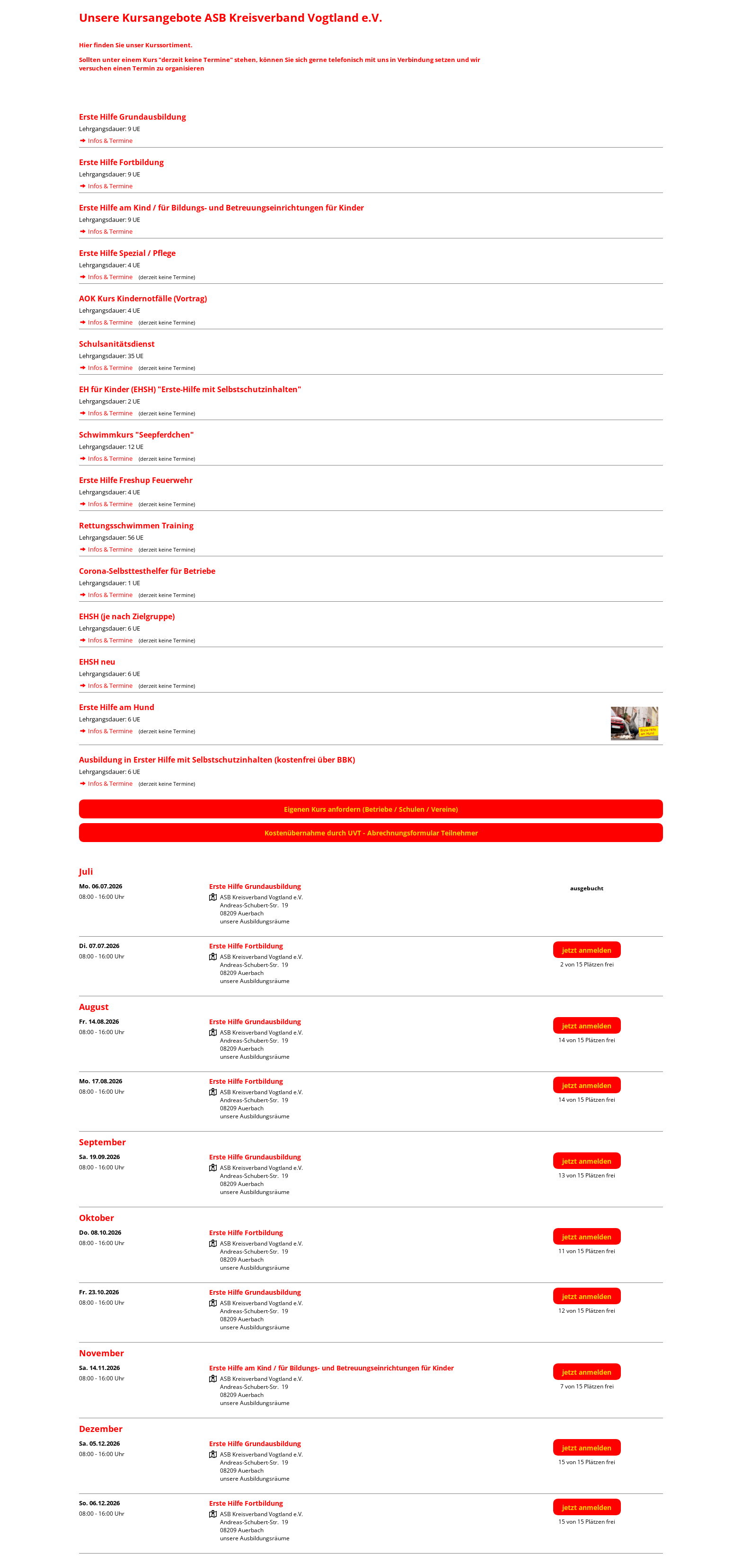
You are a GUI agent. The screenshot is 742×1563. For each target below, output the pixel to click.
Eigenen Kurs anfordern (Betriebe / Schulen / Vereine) (371, 809)
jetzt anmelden (586, 950)
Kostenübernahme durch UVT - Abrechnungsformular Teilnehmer (371, 832)
